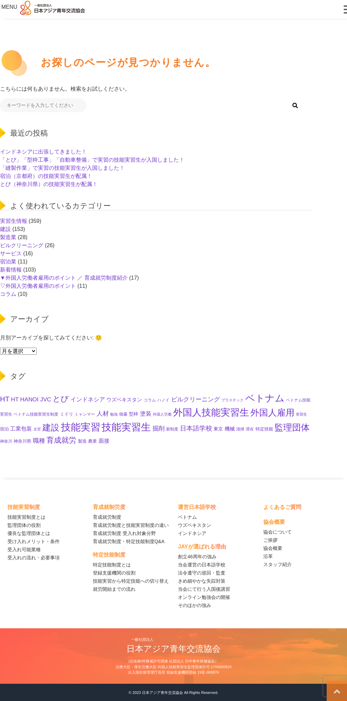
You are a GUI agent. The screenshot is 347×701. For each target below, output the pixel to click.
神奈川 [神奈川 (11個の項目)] (6, 441)
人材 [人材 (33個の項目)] (103, 413)
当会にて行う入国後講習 (204, 589)
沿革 (268, 556)
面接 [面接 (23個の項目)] (104, 441)
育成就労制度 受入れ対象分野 (124, 533)
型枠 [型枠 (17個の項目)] (133, 414)
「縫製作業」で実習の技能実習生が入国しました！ (62, 168)
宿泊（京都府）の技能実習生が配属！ (46, 176)
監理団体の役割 (24, 525)
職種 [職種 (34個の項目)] (39, 440)
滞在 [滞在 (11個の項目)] (250, 429)
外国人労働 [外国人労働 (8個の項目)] (162, 414)
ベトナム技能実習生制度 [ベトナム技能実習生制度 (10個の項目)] (36, 414)
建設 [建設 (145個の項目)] (50, 427)
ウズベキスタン (194, 525)
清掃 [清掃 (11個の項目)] (240, 429)
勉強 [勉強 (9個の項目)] (114, 414)
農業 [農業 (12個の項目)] (92, 441)
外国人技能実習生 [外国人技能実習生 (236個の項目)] (211, 412)
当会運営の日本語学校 (201, 564)
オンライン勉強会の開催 (204, 597)
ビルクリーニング (21, 245)
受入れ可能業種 (24, 549)
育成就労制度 (107, 517)
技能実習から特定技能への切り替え (131, 581)
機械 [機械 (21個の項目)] (230, 428)
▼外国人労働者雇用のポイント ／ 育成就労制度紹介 (64, 278)
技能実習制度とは (26, 517)
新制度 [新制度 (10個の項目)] (172, 429)
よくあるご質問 (282, 507)
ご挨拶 (270, 540)
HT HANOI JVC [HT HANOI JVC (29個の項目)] (31, 399)
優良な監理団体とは (28, 533)
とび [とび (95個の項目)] (61, 398)
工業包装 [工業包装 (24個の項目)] (21, 428)
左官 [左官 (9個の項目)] (37, 429)
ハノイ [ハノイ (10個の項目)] (163, 400)
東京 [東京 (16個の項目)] (218, 428)
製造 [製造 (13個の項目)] (82, 441)
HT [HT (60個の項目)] (4, 399)
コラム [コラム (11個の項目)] (150, 400)
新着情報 (11, 270)
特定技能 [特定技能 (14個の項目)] (264, 428)
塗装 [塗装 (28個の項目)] (145, 414)
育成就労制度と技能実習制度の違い (131, 525)
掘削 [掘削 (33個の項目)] (158, 428)
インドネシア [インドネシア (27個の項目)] (87, 399)
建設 (5, 229)
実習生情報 (13, 221)
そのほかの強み (194, 605)
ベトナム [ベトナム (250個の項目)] (265, 398)
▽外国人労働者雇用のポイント (38, 286)
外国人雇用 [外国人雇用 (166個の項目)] (272, 412)
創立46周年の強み (197, 556)
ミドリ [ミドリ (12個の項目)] (66, 414)
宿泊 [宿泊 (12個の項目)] (4, 429)
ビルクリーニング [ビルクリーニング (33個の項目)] (195, 399)
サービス (11, 253)
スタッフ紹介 (277, 564)
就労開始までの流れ (114, 589)
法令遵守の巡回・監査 (201, 573)
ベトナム (187, 517)
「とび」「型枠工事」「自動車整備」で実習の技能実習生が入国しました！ (92, 160)
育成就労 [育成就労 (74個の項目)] (61, 440)
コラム (8, 294)
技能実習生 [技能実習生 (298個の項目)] (126, 427)
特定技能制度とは (112, 564)
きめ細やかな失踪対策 (201, 581)
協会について (277, 532)
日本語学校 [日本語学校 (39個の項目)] (196, 428)
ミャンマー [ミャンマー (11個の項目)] (85, 414)
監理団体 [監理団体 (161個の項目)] (292, 427)
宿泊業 (8, 261)
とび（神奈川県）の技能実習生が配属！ (49, 184)
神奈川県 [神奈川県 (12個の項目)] (22, 441)
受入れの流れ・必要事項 (33, 557)
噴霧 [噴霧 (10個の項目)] (123, 414)
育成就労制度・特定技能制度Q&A (129, 541)
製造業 (8, 237)
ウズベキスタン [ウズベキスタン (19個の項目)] (124, 399)
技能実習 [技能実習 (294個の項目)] (80, 427)
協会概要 (272, 548)
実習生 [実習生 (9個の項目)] (301, 414)
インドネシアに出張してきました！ (43, 152)
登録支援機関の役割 (114, 573)
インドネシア (192, 533)
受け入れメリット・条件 (33, 541)
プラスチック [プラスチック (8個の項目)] (232, 400)
